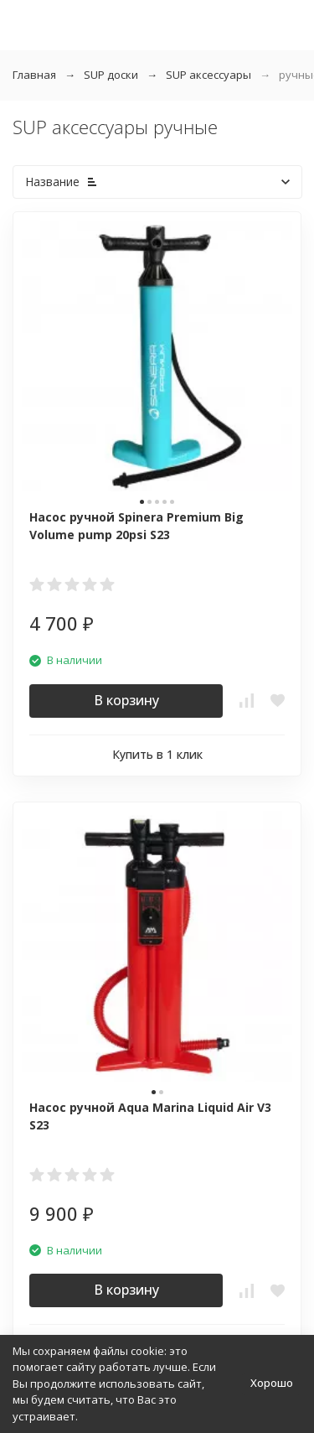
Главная (34, 74)
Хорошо (271, 1382)
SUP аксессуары (208, 74)
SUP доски (111, 74)
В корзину (126, 700)
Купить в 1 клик (157, 754)
